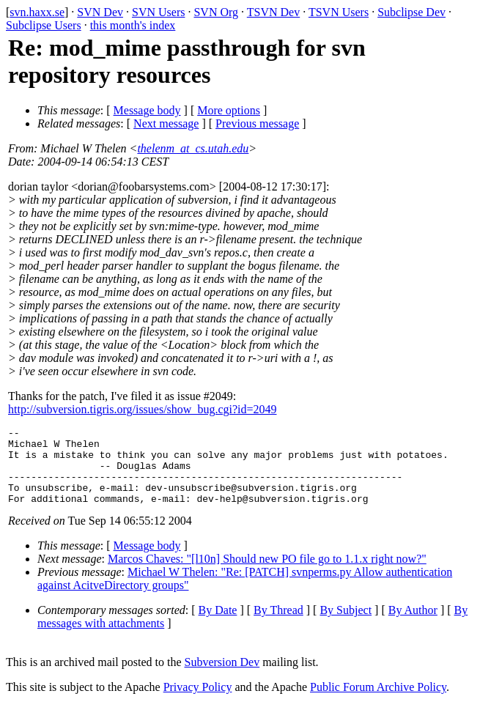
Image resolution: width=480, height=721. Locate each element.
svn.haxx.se (37, 12)
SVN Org (215, 12)
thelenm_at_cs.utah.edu (192, 148)
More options (228, 110)
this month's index (133, 25)
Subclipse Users (43, 25)
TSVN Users (339, 12)
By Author (412, 625)
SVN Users (158, 12)
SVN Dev (100, 12)
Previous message (257, 123)
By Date (218, 625)
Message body (147, 110)
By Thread (278, 625)
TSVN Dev (273, 12)
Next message (166, 123)
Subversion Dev (222, 677)
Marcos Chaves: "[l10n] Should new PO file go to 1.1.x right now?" (267, 574)
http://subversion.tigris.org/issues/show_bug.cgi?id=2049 (142, 409)
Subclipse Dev (411, 12)
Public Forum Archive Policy (378, 702)
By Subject (346, 625)
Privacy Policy (197, 702)
